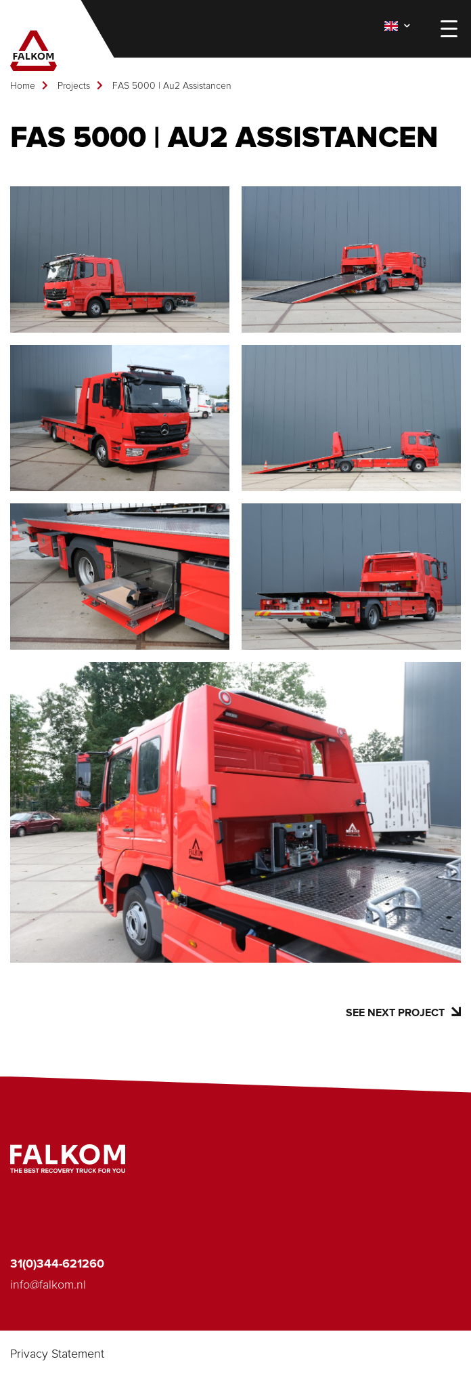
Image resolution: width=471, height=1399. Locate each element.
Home (22, 86)
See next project (403, 1012)
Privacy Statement (57, 1354)
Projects (74, 86)
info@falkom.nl (48, 1285)
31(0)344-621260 (57, 1264)
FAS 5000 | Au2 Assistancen (171, 86)
